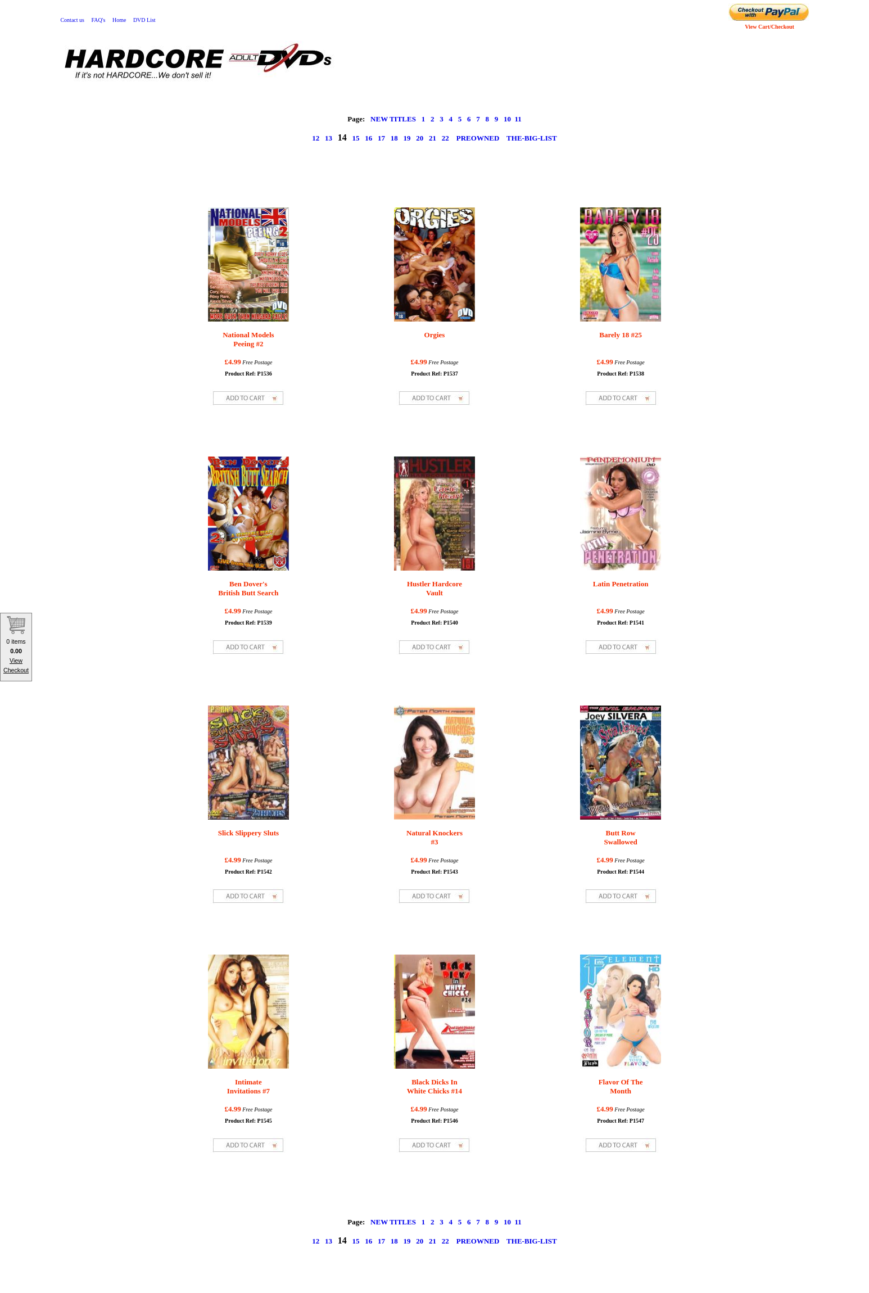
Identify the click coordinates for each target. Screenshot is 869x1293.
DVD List (144, 20)
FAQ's (98, 20)
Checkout (16, 670)
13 (328, 138)
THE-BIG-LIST (531, 138)
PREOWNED (478, 138)
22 (445, 138)
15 (356, 138)
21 (432, 138)
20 (419, 138)
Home (119, 20)
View (16, 660)
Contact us (72, 20)
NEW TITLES (393, 119)
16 (368, 138)
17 (381, 138)
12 (315, 138)
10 (507, 119)
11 (517, 119)
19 (407, 138)
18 (394, 138)
